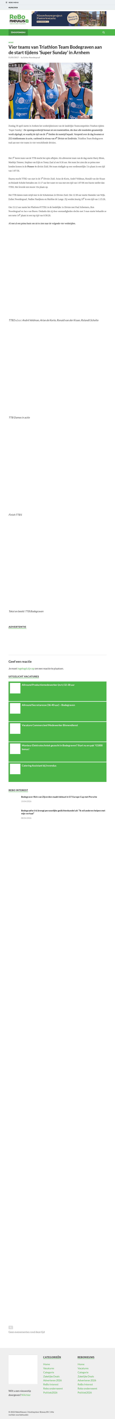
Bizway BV (44, 1412)
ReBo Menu (14, 2)
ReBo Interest (50, 1384)
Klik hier (26, 1394)
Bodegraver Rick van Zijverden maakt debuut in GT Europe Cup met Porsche (59, 796)
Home (46, 1364)
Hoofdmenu (19, 32)
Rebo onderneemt (53, 1388)
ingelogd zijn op (25, 668)
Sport (11, 42)
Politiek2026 (50, 1392)
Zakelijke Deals (51, 1376)
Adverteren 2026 (52, 1380)
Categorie (48, 1372)
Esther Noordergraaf (31, 57)
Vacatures (48, 1368)
